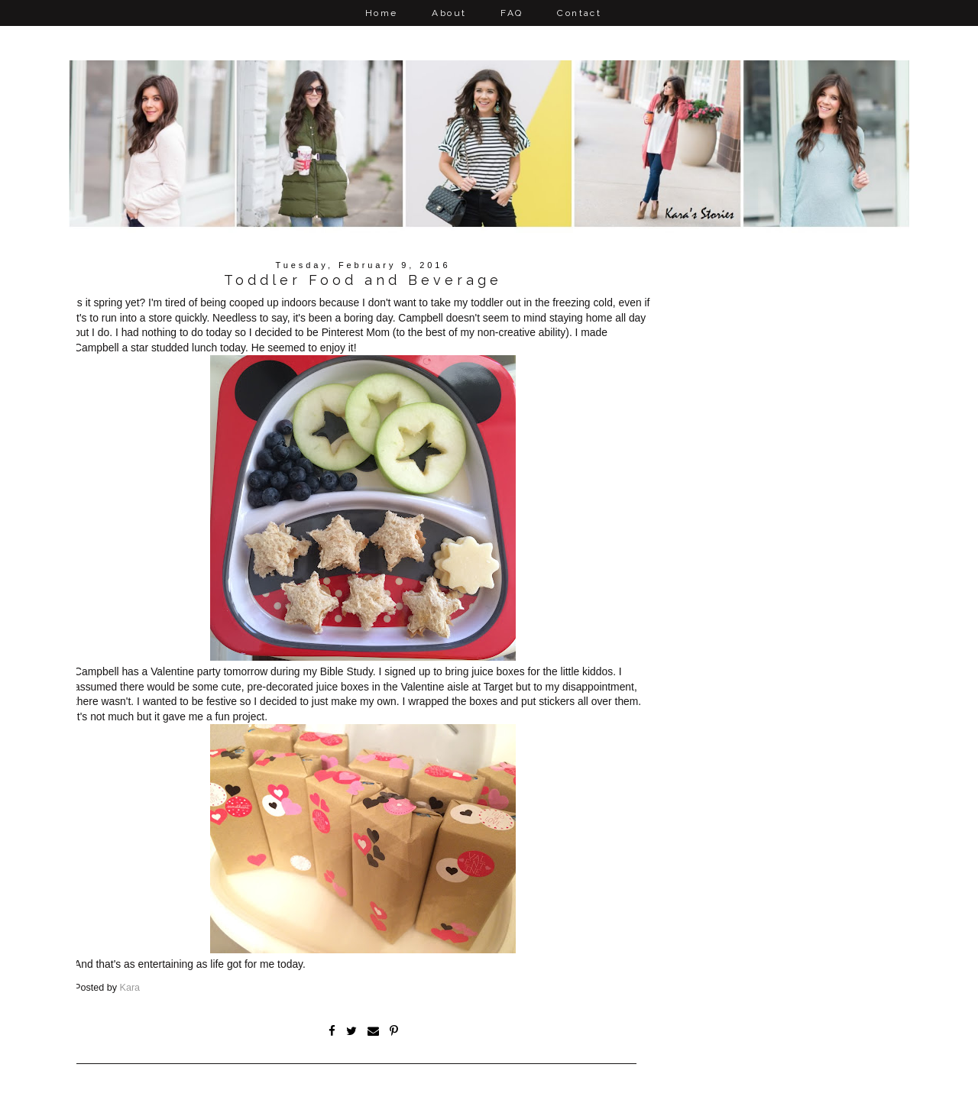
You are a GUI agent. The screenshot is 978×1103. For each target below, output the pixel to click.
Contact (579, 13)
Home (381, 13)
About (449, 13)
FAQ (511, 13)
